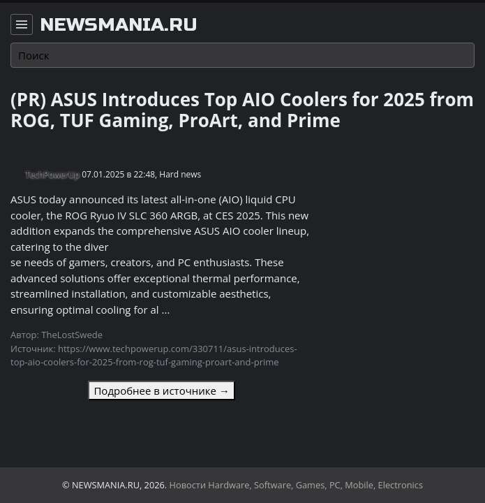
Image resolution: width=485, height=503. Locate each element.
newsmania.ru (118, 25)
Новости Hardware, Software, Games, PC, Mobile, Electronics (297, 485)
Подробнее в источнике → (161, 391)
